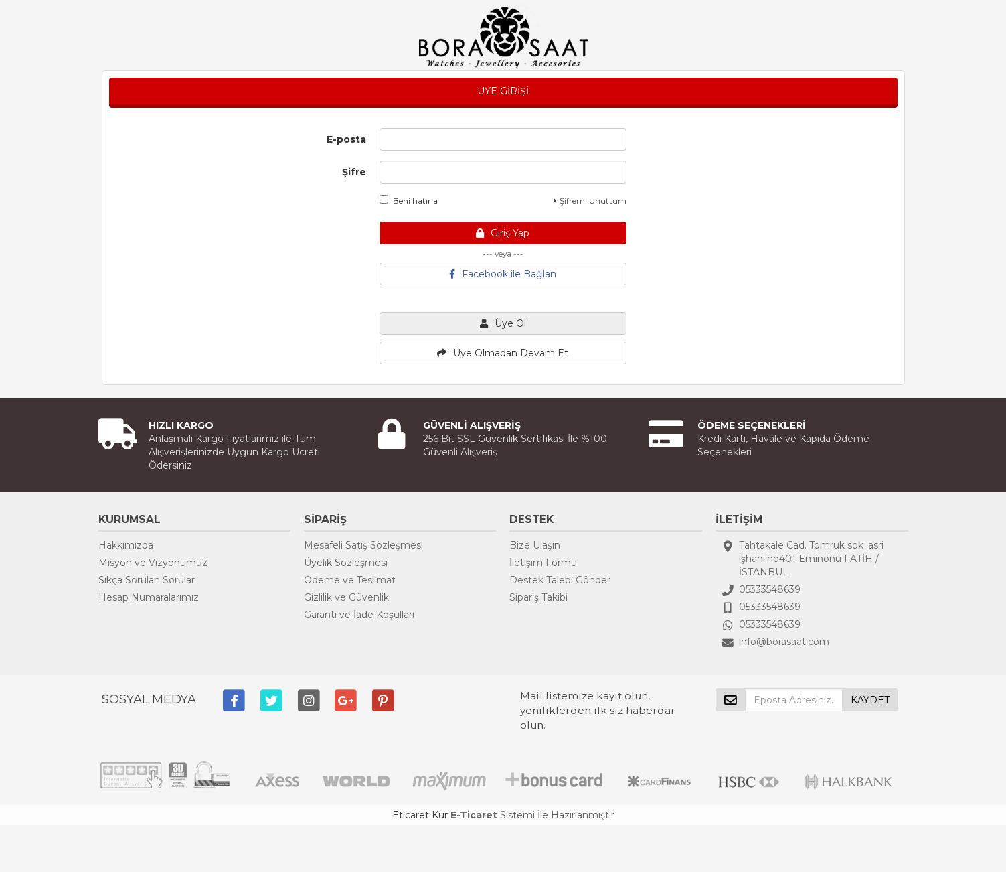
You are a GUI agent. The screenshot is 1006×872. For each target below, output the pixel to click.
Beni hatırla (409, 200)
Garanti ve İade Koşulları (359, 615)
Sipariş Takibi (538, 597)
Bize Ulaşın (534, 545)
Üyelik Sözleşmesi (346, 563)
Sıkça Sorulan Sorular (146, 580)
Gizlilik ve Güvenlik (346, 597)
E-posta (346, 139)
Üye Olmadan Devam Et (502, 353)
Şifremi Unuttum (590, 201)
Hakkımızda (125, 545)
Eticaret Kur (420, 815)
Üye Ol (503, 323)
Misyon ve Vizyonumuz (152, 563)
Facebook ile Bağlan (502, 274)
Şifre (354, 172)
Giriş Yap (502, 233)
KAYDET (870, 700)
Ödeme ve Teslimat (350, 580)
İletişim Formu (543, 563)
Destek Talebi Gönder (559, 580)
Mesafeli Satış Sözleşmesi (363, 545)
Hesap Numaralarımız (148, 597)
